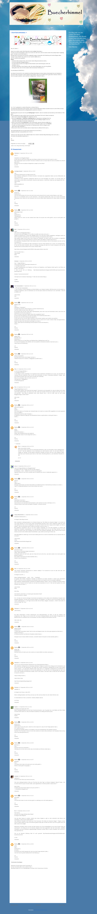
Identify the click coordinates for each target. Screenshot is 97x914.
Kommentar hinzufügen (16, 862)
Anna (15, 466)
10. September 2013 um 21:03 (23, 387)
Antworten (16, 166)
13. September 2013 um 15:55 (23, 568)
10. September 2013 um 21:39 (26, 427)
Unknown (16, 153)
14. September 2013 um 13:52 (26, 662)
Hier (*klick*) (13, 107)
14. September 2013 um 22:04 (26, 722)
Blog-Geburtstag (20, 145)
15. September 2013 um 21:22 (26, 795)
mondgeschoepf (18, 171)
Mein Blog (16, 591)
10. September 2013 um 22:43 (26, 478)
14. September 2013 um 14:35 (25, 687)
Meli (15, 229)
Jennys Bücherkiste (19, 514)
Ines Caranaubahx (18, 285)
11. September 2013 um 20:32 (31, 514)
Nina (15, 369)
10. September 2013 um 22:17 (24, 466)
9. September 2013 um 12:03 (25, 153)
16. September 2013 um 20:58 (26, 844)
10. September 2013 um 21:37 (26, 405)
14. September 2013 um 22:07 (26, 759)
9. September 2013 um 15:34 (28, 171)
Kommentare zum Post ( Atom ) (40, 910)
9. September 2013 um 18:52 (26, 190)
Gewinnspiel (27, 145)
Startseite (38, 905)
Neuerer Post (14, 905)
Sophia (16, 706)
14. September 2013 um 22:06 (26, 742)
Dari (15, 568)
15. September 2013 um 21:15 (25, 776)
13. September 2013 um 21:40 (26, 608)
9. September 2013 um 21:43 (26, 353)
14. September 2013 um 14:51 (25, 706)
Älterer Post (62, 905)
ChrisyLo (16, 687)
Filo (15, 387)
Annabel (16, 776)
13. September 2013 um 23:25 (26, 626)
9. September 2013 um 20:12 (23, 229)
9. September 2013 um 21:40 (26, 334)
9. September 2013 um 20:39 (25, 261)
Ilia (15, 810)
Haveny (16, 190)
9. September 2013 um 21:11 (29, 285)
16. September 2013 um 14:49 (23, 810)
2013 (15, 145)
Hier (15, 593)
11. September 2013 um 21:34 (26, 547)
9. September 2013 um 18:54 (26, 210)
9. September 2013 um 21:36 (26, 302)
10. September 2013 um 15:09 (24, 369)
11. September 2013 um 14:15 (26, 496)
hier (17, 595)
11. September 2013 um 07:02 (27, 446)
